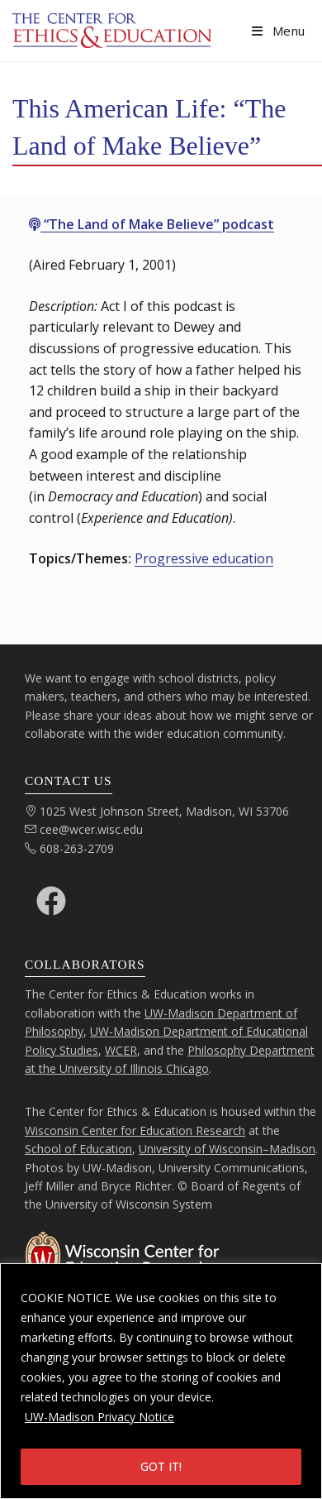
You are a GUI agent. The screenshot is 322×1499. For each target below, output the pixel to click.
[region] (161, 1381)
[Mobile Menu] (278, 30)
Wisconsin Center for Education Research (135, 1130)
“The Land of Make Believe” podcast (151, 224)
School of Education (78, 1149)
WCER (121, 1050)
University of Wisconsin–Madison (227, 1149)
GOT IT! (161, 1466)
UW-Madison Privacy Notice (99, 1417)
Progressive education (204, 558)
